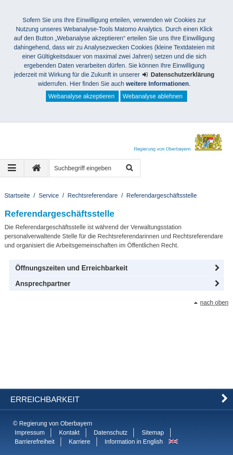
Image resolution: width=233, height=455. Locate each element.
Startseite (17, 195)
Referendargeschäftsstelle (161, 195)
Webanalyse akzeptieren (81, 96)
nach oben (214, 302)
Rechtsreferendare (93, 195)
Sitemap (153, 432)
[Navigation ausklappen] (12, 168)
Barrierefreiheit (35, 441)
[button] (116, 268)
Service (49, 195)
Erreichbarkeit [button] (45, 399)
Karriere (80, 441)
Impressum (30, 432)
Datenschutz (111, 432)
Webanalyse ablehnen (152, 96)
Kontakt (69, 432)
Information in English (133, 441)
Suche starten (129, 168)
